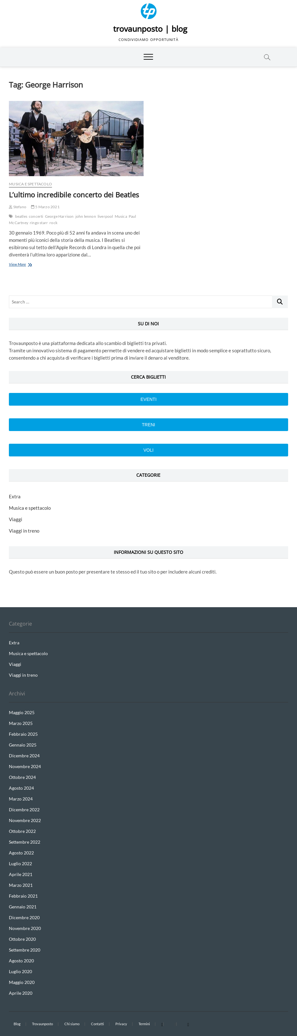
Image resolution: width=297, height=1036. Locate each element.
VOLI (149, 450)
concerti (36, 216)
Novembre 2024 (25, 766)
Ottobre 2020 (22, 939)
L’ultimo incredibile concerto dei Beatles (74, 194)
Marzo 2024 (21, 798)
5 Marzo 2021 (45, 206)
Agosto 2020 (21, 960)
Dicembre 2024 (24, 755)
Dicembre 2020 (24, 917)
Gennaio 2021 (22, 906)
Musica (121, 216)
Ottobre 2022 (22, 831)
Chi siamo (72, 1024)
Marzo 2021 (21, 885)
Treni (148, 424)
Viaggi (15, 519)
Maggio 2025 (22, 712)
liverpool (105, 216)
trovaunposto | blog (150, 29)
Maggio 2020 (22, 982)
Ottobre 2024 (22, 777)
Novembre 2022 (25, 820)
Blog (17, 1024)
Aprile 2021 (20, 874)
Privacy (121, 1024)
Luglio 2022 (20, 863)
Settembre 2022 (24, 842)
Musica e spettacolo (30, 184)
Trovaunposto (42, 1024)
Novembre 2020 (25, 928)
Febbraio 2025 (23, 734)
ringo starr (39, 222)
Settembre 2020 (24, 950)
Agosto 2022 (21, 852)
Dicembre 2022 (24, 809)
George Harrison (59, 216)
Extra (15, 496)
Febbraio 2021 (23, 896)
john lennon (85, 216)
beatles (21, 216)
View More (25, 265)
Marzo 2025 (21, 723)
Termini (144, 1024)
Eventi (148, 399)
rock (53, 222)
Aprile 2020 (20, 993)
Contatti (97, 1024)
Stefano (17, 206)
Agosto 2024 (21, 788)
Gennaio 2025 (22, 744)
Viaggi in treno (24, 531)
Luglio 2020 (20, 971)
